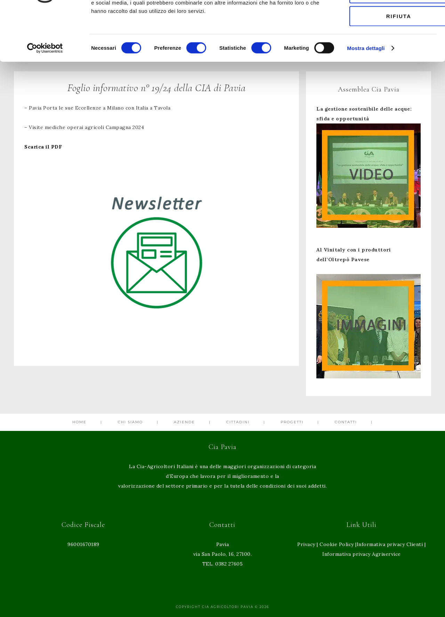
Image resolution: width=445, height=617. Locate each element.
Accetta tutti (387, 18)
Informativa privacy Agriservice (361, 554)
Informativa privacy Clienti (390, 544)
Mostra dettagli (366, 96)
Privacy (306, 544)
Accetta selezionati (386, 41)
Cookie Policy (336, 544)
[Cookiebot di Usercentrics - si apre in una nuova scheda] (45, 96)
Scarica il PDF (43, 147)
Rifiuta (386, 64)
